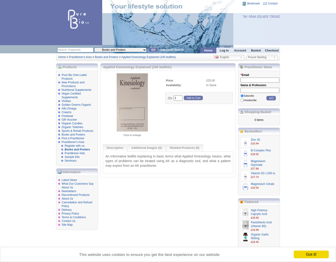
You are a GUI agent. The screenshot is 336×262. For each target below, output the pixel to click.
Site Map (67, 224)
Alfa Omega (69, 108)
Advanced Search (172, 49)
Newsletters (69, 191)
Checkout (272, 50)
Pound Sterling (257, 57)
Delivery (67, 209)
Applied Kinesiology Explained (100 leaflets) (148, 57)
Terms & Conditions (74, 217)
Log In (224, 50)
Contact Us (68, 221)
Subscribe (249, 96)
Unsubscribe (250, 100)
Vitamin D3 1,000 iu (263, 173)
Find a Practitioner (73, 138)
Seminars (71, 160)
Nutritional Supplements (76, 90)
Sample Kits (72, 157)
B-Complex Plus (261, 150)
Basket (256, 50)
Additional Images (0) (146, 148)
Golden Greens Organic (76, 104)
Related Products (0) (184, 148)
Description (115, 148)
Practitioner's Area (80, 57)
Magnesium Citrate (262, 184)
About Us (67, 198)
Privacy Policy (70, 213)
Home (208, 50)
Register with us (74, 145)
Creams (66, 112)
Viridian (66, 101)
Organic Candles (72, 123)
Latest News (69, 180)
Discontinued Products (76, 195)
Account (240, 50)
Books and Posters (106, 57)
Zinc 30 (255, 139)
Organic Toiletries (72, 127)
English (222, 57)
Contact (272, 3)
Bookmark (253, 3)
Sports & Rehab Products (77, 131)
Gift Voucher (69, 119)
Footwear (67, 116)
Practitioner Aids (75, 153)
